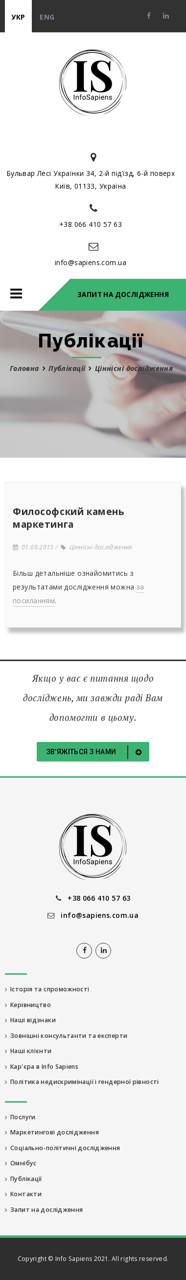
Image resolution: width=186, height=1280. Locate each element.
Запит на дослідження (123, 294)
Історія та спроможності (47, 989)
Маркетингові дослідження (52, 1132)
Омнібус (21, 1163)
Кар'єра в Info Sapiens (41, 1066)
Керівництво (28, 1005)
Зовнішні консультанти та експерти (66, 1036)
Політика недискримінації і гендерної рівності (82, 1082)
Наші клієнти (28, 1051)
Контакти (23, 1194)
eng (47, 17)
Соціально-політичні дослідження (62, 1148)
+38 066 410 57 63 (90, 224)
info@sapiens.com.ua (90, 262)
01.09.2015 (33, 547)
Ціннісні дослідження (96, 547)
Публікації (66, 368)
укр (18, 17)
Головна (24, 368)
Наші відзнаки (30, 1020)
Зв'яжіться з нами (95, 752)
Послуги (20, 1117)
